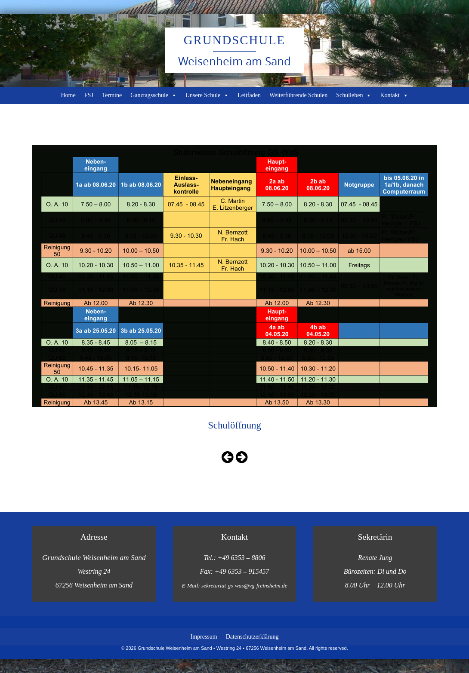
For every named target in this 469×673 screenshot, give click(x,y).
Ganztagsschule (153, 95)
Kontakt (394, 95)
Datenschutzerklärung (252, 636)
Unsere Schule (207, 95)
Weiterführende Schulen (298, 95)
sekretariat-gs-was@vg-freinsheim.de (244, 585)
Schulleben (353, 95)
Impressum (203, 636)
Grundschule (234, 40)
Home (68, 95)
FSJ (88, 95)
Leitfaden (249, 95)
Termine (112, 95)
